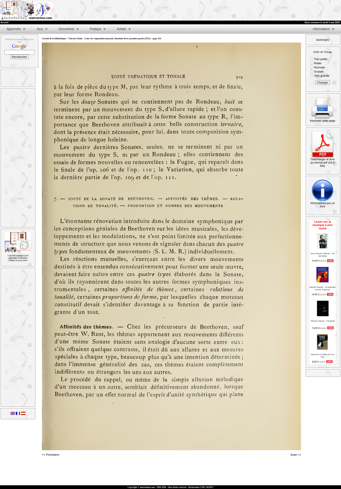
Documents (66, 29)
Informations (321, 29)
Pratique (95, 29)
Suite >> (295, 454)
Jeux (39, 29)
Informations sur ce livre (322, 203)
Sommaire (322, 39)
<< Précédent (50, 454)
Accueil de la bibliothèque (54, 38)
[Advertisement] (287, 10)
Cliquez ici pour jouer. (18, 260)
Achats (121, 29)
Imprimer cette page (322, 119)
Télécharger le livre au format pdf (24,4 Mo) (322, 161)
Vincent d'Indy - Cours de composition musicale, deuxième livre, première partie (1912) (109, 38)
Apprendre (14, 29)
